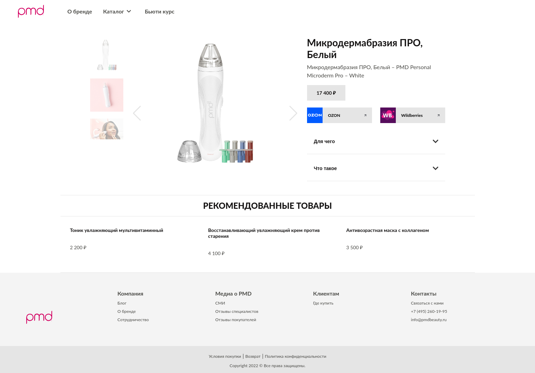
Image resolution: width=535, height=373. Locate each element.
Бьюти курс (159, 11)
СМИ (220, 303)
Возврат (252, 356)
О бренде (79, 11)
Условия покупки (225, 356)
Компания (130, 293)
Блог (121, 303)
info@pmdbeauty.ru (429, 319)
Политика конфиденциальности (295, 356)
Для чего (376, 141)
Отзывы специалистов (236, 311)
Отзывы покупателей (235, 319)
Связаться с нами (427, 303)
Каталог (118, 11)
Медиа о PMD (233, 293)
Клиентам (326, 293)
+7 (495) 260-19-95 (429, 311)
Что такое (376, 168)
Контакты (424, 293)
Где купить (323, 303)
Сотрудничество (133, 319)
